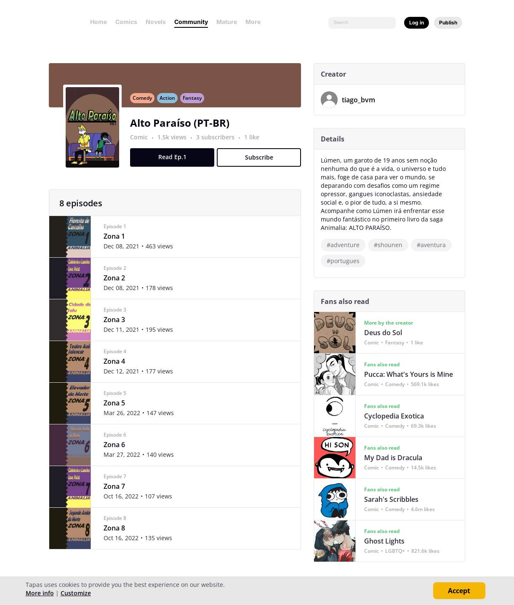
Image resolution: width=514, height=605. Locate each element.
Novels (156, 21)
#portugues (346, 261)
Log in (416, 22)
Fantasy (195, 102)
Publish (448, 22)
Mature (226, 21)
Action (170, 102)
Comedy (145, 102)
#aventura (434, 245)
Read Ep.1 (175, 161)
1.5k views (176, 142)
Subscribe (262, 162)
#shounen (391, 245)
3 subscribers (220, 142)
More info (40, 593)
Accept (459, 590)
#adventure (346, 245)
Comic (142, 142)
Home (98, 21)
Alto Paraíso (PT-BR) (183, 127)
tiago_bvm (361, 100)
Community (191, 21)
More (255, 21)
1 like (255, 142)
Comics (126, 21)
